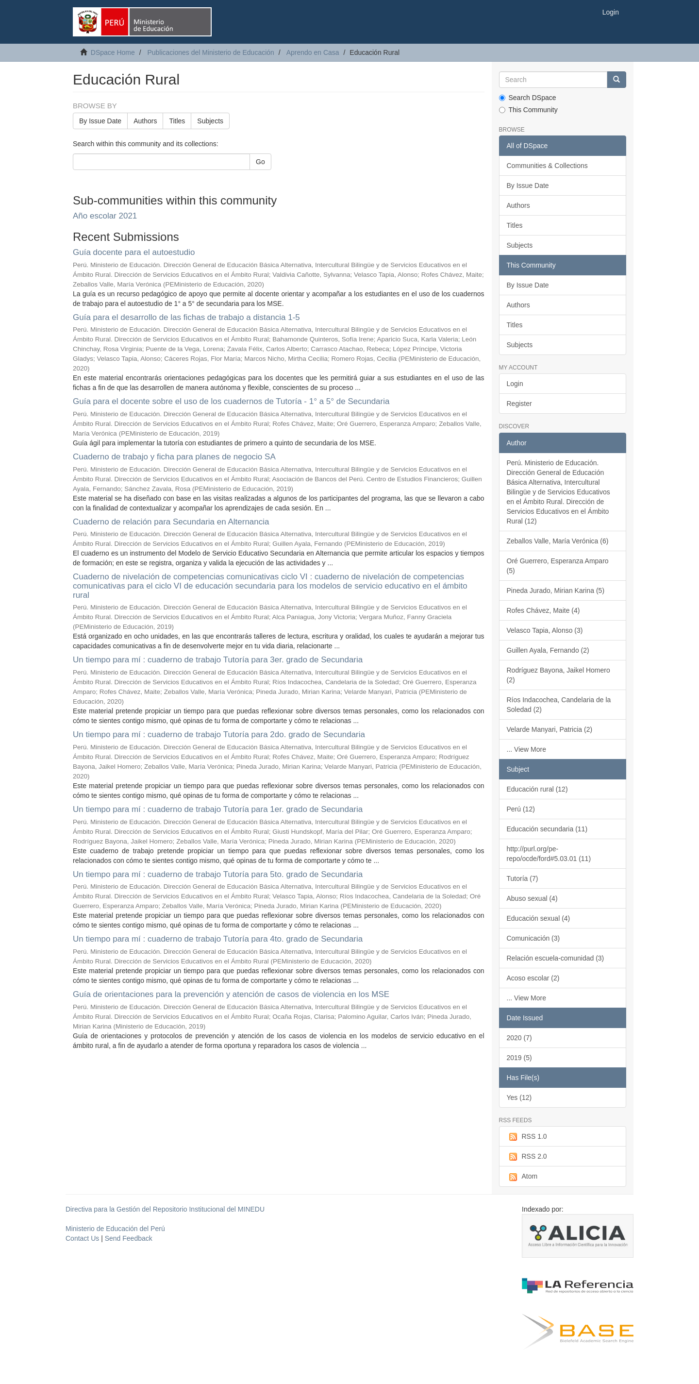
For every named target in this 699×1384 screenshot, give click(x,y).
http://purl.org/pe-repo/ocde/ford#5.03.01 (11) (549, 853)
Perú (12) (521, 809)
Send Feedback (128, 1238)
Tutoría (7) (522, 878)
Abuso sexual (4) (532, 898)
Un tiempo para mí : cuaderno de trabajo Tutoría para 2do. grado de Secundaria (219, 734)
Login (515, 384)
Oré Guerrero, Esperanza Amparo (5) (558, 565)
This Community (528, 110)
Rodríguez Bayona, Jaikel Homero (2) (558, 675)
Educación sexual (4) (538, 918)
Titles (177, 121)
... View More (526, 749)
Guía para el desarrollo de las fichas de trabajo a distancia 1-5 (186, 317)
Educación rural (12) (537, 789)
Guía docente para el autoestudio (134, 252)
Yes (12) (519, 1097)
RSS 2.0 (527, 1156)
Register (519, 403)
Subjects (210, 121)
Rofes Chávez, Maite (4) (543, 610)
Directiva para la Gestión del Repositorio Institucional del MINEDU (165, 1209)
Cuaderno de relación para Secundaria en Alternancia (171, 521)
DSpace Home (113, 52)
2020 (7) (519, 1038)
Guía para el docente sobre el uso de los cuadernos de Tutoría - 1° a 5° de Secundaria (231, 401)
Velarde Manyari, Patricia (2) (550, 729)
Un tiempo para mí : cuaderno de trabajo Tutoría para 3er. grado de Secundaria (218, 659)
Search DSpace (527, 97)
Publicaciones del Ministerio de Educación (210, 52)
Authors (145, 121)
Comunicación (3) (533, 938)
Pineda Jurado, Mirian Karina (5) (556, 590)
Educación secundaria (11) (547, 829)
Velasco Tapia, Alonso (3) (545, 630)
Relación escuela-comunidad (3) (555, 958)
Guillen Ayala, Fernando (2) (548, 650)
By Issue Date (100, 121)
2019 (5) (519, 1058)
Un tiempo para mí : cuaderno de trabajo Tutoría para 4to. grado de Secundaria (218, 939)
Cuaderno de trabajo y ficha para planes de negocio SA (174, 456)
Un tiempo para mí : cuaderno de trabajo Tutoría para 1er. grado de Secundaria (218, 809)
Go (260, 162)
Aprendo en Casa (312, 52)
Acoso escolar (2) (533, 978)
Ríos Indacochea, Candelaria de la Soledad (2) (559, 704)
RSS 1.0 (527, 1136)
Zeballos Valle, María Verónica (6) (558, 541)
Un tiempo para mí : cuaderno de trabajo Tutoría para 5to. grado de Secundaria (218, 874)
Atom (522, 1176)
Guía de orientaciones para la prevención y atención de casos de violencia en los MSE (231, 994)
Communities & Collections (547, 165)
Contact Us (82, 1238)
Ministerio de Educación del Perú (115, 1228)
